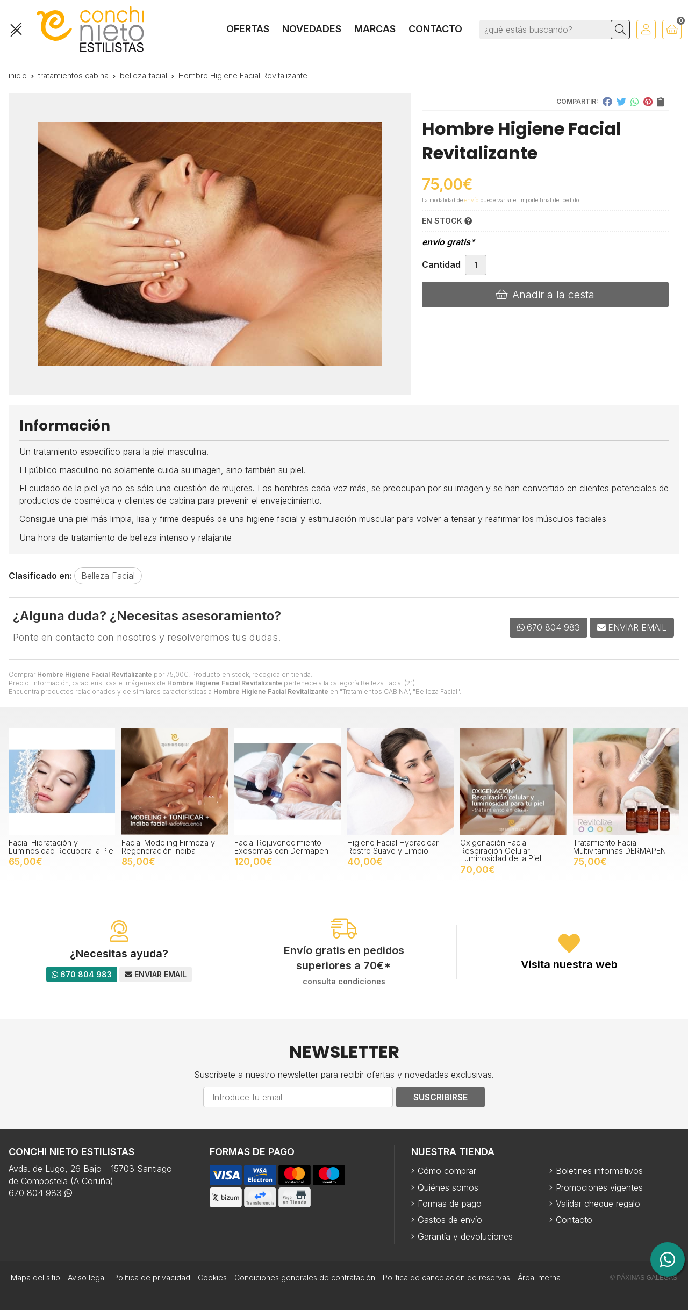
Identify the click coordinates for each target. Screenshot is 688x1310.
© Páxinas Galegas (643, 1278)
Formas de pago (450, 1203)
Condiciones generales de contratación (304, 1277)
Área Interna (539, 1277)
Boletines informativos (599, 1170)
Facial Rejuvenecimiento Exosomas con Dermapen (281, 846)
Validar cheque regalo (598, 1203)
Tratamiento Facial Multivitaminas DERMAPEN (619, 846)
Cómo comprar (447, 1170)
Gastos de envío (450, 1219)
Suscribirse (440, 1097)
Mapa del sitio (35, 1277)
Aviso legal (87, 1277)
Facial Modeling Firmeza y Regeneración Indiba (168, 846)
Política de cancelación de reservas (446, 1277)
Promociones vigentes (599, 1187)
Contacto (574, 1219)
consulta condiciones (344, 981)
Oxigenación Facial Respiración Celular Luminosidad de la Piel (500, 850)
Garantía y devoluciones (465, 1236)
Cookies (212, 1277)
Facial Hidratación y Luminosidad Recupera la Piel (62, 846)
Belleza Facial (382, 683)
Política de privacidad (151, 1277)
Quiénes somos (448, 1187)
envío (471, 200)
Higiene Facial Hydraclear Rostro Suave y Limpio (393, 846)
